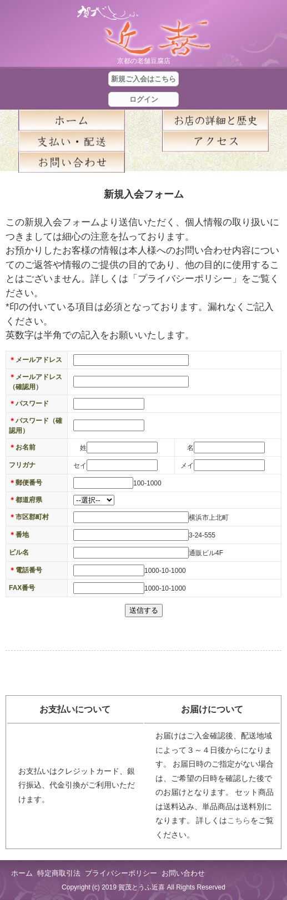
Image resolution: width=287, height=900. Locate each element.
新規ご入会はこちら (143, 79)
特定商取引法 (58, 873)
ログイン (143, 99)
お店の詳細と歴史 (216, 120)
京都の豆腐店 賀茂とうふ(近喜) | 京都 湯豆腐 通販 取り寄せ (143, 31)
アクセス (216, 141)
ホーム (72, 120)
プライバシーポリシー (121, 873)
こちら (238, 820)
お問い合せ (72, 162)
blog (216, 162)
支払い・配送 (72, 141)
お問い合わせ (183, 873)
